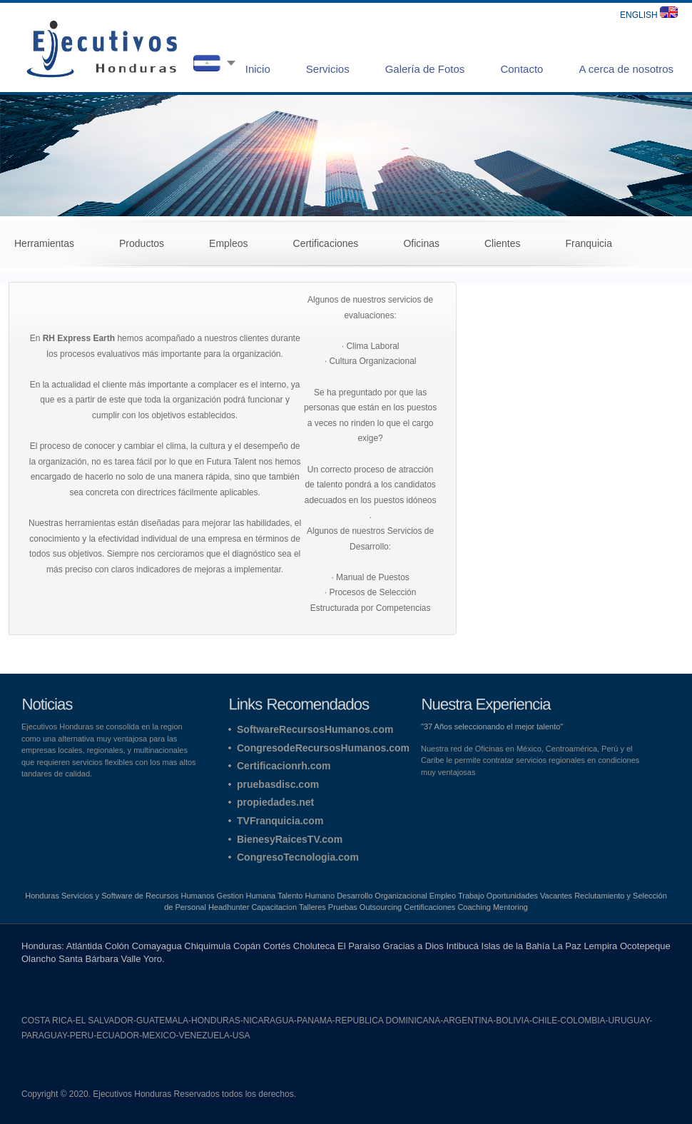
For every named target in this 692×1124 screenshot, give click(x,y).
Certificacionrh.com (283, 765)
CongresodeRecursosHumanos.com (323, 748)
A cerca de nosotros (626, 69)
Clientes (502, 243)
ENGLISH (649, 15)
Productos (141, 243)
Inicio (257, 69)
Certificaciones (326, 243)
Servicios (328, 69)
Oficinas (421, 243)
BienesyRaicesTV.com (289, 839)
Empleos (228, 243)
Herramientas (44, 243)
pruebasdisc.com (278, 784)
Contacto (521, 69)
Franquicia (589, 243)
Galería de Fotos (425, 69)
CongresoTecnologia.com (298, 857)
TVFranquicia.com (280, 820)
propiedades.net (275, 802)
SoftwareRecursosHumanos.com (315, 729)
